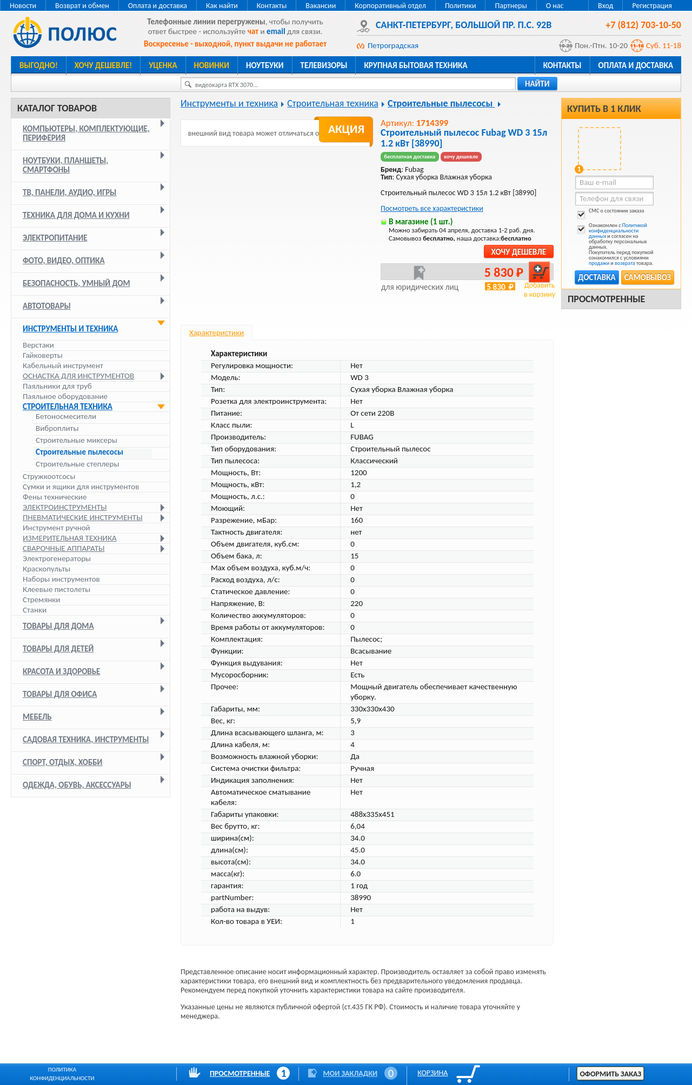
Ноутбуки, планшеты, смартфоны (65, 165)
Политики (460, 5)
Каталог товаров (57, 108)
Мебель (37, 717)
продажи (599, 263)
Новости (23, 5)
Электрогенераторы (57, 558)
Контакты (272, 5)
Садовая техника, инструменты (86, 739)
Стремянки (41, 599)
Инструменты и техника (70, 329)
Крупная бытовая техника (415, 65)
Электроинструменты (65, 507)
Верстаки (38, 345)
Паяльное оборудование (65, 396)
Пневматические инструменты (83, 517)
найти (537, 84)
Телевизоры (324, 65)
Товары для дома (58, 626)
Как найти (222, 5)
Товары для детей (58, 649)
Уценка (163, 65)
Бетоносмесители (66, 416)
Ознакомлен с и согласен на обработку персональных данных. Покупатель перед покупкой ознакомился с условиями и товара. (614, 244)
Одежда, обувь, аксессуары (77, 785)
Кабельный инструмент (63, 365)
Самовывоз (647, 277)
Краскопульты (46, 569)
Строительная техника (67, 406)
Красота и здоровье (61, 671)
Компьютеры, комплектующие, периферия (86, 133)
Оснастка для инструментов (78, 376)
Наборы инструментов (61, 579)
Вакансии (320, 5)
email (276, 31)
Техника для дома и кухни (76, 215)
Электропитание (55, 238)
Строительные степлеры (77, 464)
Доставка (596, 277)
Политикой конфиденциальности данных (618, 230)
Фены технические (54, 497)
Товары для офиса (60, 694)
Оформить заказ (610, 1074)
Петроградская (393, 45)
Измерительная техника (70, 538)
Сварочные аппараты (63, 548)
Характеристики (216, 332)
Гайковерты (43, 355)
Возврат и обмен (82, 5)
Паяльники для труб (57, 386)
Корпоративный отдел (390, 5)
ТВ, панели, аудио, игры (69, 192)
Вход (605, 5)
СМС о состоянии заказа (609, 212)
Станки (34, 610)
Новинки (211, 65)
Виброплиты (57, 428)
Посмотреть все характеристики (432, 208)
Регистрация (652, 5)
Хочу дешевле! (103, 65)
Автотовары (47, 306)
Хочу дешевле (518, 252)
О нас (555, 5)
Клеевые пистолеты (56, 589)
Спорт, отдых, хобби (62, 762)
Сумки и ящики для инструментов (81, 486)
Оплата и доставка (157, 5)
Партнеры (511, 5)
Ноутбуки (265, 65)
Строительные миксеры (76, 440)
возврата (625, 263)
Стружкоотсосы (49, 476)
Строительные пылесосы (79, 452)
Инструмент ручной (56, 527)
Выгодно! (38, 65)
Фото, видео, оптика (64, 260)
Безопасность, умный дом (76, 283)
